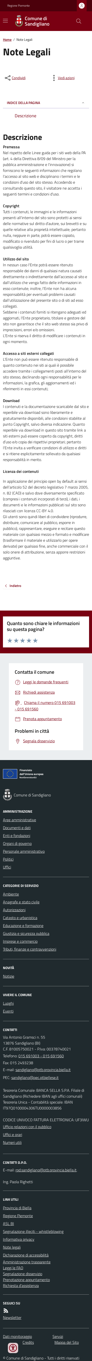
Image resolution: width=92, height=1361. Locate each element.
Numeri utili (12, 1142)
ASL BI (8, 1223)
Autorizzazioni (14, 910)
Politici (8, 859)
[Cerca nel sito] (77, 21)
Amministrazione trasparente (27, 1262)
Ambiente (11, 894)
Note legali (12, 1247)
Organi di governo (17, 843)
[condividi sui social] (14, 78)
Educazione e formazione (23, 925)
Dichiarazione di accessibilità (26, 1255)
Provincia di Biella (17, 1208)
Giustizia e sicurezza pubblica (26, 933)
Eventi (8, 1011)
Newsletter (12, 1317)
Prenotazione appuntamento (26, 1280)
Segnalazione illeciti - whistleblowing (33, 1231)
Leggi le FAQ (13, 1268)
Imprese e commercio (20, 941)
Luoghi (8, 1003)
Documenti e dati (17, 828)
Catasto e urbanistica (20, 918)
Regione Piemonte (18, 5)
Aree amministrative (19, 820)
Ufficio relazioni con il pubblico (27, 1127)
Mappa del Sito (66, 1342)
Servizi (58, 1336)
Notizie (8, 976)
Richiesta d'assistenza (21, 1285)
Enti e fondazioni (16, 835)
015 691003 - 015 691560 (41, 1056)
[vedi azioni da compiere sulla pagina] (62, 78)
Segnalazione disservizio (22, 1274)
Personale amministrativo (24, 851)
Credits (28, 1342)
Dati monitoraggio (17, 1336)
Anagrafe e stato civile (21, 902)
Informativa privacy (18, 1239)
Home (7, 39)
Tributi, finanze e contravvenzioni (29, 949)
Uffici (7, 867)
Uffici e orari (12, 1134)
